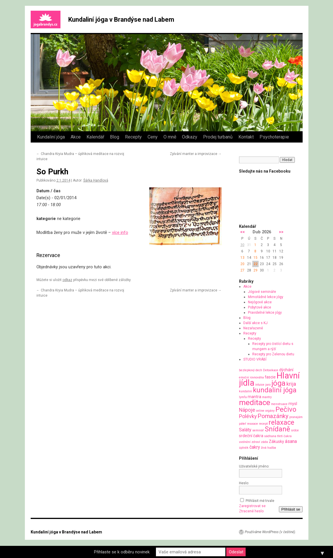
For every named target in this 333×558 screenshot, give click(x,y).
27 (242, 270)
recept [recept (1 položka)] (263, 424)
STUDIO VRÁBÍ (254, 359)
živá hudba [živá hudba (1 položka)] (268, 448)
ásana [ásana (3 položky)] (291, 441)
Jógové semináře (262, 292)
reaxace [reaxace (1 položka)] (252, 424)
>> (281, 232)
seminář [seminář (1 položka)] (258, 430)
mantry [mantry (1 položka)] (267, 397)
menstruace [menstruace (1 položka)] (279, 404)
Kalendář (95, 137)
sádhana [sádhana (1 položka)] (270, 436)
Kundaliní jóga (51, 137)
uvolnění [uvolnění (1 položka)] (245, 442)
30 (242, 245)
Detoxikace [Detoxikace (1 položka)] (270, 370)
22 (255, 264)
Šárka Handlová (95, 180)
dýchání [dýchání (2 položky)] (286, 369)
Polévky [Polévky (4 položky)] (248, 416)
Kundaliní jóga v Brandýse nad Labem (121, 19)
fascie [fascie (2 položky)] (270, 377)
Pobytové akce (259, 307)
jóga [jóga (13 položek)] (278, 383)
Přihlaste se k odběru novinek (122, 552)
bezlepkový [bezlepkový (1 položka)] (247, 370)
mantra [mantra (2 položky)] (254, 396)
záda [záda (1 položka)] (264, 442)
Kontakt (246, 137)
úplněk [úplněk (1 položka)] (244, 448)
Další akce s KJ (255, 323)
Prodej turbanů (218, 137)
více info (120, 232)
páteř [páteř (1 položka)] (242, 424)
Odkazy (189, 137)
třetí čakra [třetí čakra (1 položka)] (284, 436)
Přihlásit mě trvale (260, 501)
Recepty (133, 137)
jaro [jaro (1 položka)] (268, 385)
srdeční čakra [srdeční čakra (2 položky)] (251, 435)
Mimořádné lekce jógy (265, 297)
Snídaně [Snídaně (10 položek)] (277, 429)
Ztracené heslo (251, 511)
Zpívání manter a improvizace (196, 154)
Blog (114, 137)
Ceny (153, 137)
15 (255, 258)
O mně (169, 137)
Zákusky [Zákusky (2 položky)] (276, 441)
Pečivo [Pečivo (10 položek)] (285, 409)
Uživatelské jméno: (254, 466)
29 (255, 270)
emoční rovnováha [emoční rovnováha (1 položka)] (251, 377)
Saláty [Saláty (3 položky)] (245, 430)
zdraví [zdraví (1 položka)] (255, 442)
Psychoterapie (274, 137)
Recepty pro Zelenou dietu (273, 354)
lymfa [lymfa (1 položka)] (243, 397)
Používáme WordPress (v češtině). (270, 532)
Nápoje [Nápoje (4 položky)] (247, 410)
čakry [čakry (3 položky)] (254, 447)
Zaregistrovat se (252, 506)
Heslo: (244, 483)
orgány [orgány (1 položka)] (270, 411)
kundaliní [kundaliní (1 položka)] (245, 391)
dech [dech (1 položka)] (258, 370)
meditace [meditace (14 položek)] (254, 402)
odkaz (67, 280)
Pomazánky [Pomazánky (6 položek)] (272, 416)
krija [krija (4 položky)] (291, 384)
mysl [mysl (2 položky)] (292, 403)
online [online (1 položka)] (260, 411)
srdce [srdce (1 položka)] (295, 430)
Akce (76, 137)
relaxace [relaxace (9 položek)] (281, 422)
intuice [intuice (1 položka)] (259, 385)
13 (242, 258)
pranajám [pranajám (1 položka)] (296, 417)
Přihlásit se (290, 509)
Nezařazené (253, 328)
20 (242, 264)
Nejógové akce (260, 302)
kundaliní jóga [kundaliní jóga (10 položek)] (275, 390)
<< (242, 232)
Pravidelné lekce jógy (265, 313)
